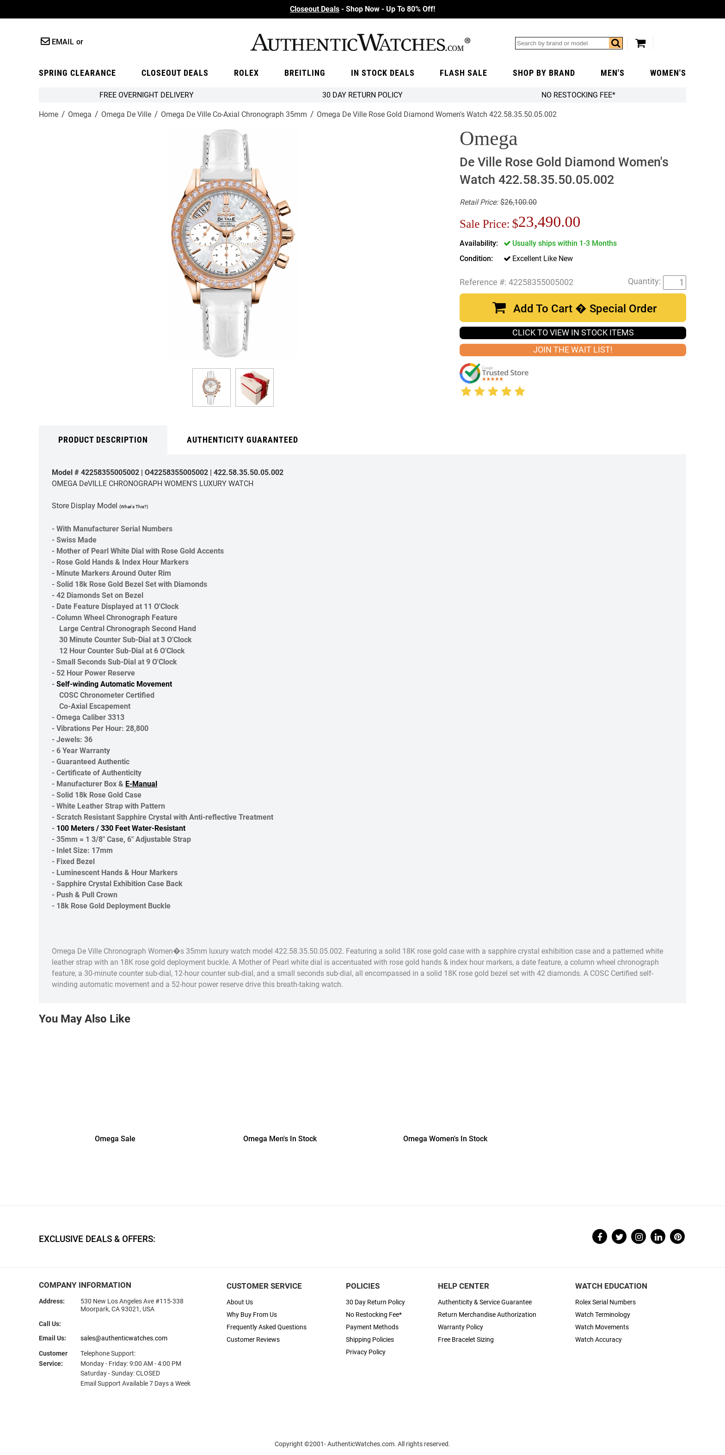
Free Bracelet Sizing (466, 1340)
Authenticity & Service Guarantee (485, 1302)
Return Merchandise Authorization (487, 1315)
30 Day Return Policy (375, 1302)
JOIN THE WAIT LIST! (573, 349)
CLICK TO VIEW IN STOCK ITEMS (573, 332)
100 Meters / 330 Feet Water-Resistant (120, 828)
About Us (240, 1302)
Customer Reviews (253, 1340)
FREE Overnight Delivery (146, 95)
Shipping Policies (370, 1340)
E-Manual (141, 783)
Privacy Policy (366, 1352)
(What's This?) (133, 506)
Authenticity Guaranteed (242, 439)
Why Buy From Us (252, 1315)
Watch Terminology (602, 1315)
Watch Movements (602, 1327)
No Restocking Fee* (578, 95)
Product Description (103, 439)
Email (63, 41)
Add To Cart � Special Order (585, 308)
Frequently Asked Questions (267, 1327)
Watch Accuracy (598, 1340)
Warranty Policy (460, 1327)
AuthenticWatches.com (360, 42)
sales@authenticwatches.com (123, 1338)
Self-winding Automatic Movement (114, 684)
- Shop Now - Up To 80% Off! (362, 9)
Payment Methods (372, 1327)
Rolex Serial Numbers (605, 1302)
